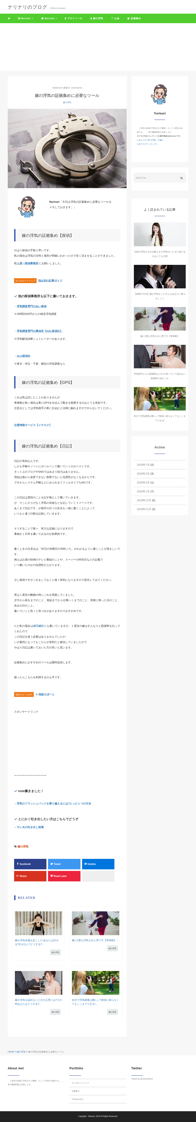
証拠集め (134, 18)
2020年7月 (143, 464)
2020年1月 (143, 491)
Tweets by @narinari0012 (142, 1079)
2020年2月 (143, 482)
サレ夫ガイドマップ (80, 1083)
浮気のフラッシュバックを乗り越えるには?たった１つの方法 (54, 803)
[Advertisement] (98, 47)
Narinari (91, 1116)
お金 (115, 18)
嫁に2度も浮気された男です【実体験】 (159, 336)
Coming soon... (78, 1099)
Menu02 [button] (49, 18)
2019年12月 (144, 500)
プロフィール (73, 18)
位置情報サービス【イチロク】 (33, 425)
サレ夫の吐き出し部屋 (30, 827)
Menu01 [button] (25, 18)
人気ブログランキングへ (147, 144)
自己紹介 (38, 625)
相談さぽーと (46, 694)
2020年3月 (143, 473)
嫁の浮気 (96, 18)
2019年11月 (144, 509)
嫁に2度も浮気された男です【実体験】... (95, 940)
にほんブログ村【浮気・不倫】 (150, 140)
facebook (23, 864)
